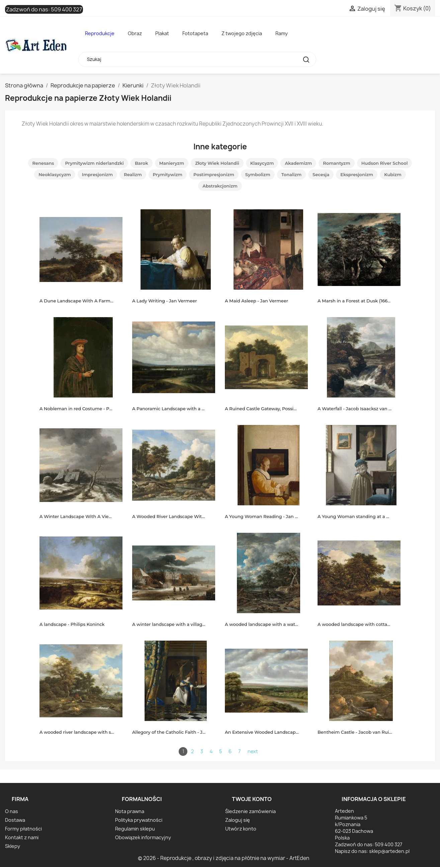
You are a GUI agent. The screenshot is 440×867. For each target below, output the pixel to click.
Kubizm (392, 174)
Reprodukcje (99, 33)
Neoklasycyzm (54, 174)
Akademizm (298, 163)
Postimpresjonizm (213, 174)
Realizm (133, 174)
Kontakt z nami (21, 837)
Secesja (321, 174)
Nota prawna (129, 811)
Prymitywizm (167, 174)
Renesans (43, 163)
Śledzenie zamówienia (250, 811)
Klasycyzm (262, 163)
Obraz (135, 33)
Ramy (281, 33)
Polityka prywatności (138, 820)
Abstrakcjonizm (220, 186)
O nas (11, 811)
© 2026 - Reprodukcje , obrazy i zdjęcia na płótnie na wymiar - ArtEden (223, 858)
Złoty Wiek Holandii (217, 163)
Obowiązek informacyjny (143, 837)
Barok (141, 163)
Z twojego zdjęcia (242, 33)
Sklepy (12, 846)
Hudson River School (384, 163)
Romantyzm (336, 163)
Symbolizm (257, 174)
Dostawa (15, 820)
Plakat (162, 33)
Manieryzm (171, 163)
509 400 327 (66, 9)
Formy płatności (23, 828)
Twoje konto (252, 799)
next (253, 751)
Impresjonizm (97, 174)
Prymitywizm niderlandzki (94, 163)
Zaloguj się (237, 820)
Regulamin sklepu (135, 828)
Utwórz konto (240, 828)
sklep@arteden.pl (389, 851)
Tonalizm (291, 174)
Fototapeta (195, 33)
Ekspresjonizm (356, 174)
